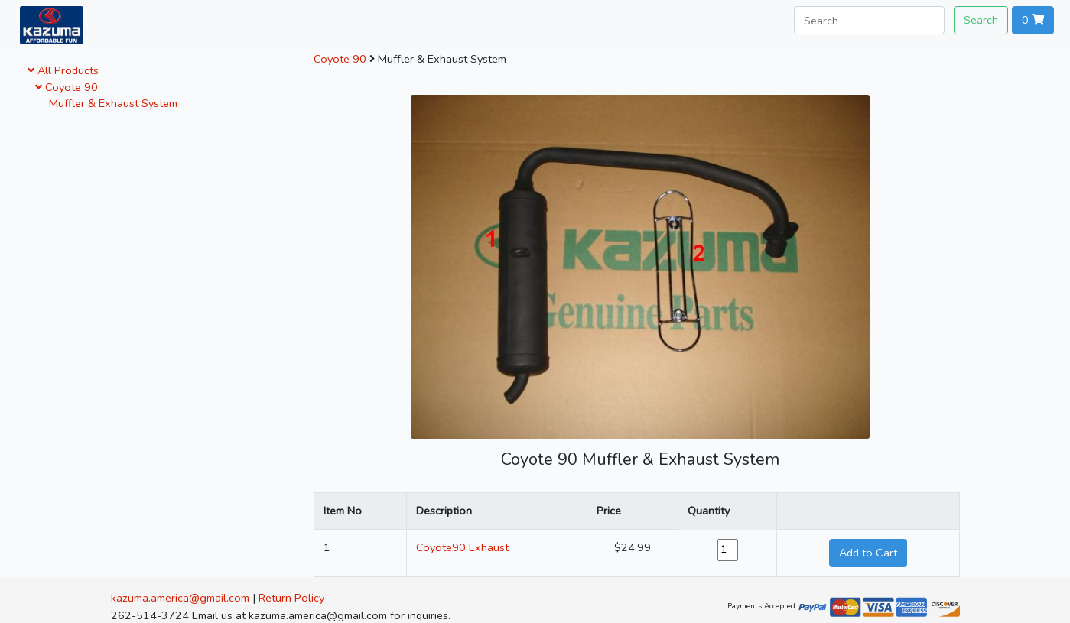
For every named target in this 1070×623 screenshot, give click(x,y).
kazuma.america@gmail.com (180, 597)
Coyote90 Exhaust (462, 547)
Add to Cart (868, 552)
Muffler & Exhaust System (110, 103)
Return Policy (291, 597)
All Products (63, 70)
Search (981, 20)
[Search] (869, 20)
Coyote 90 (66, 87)
